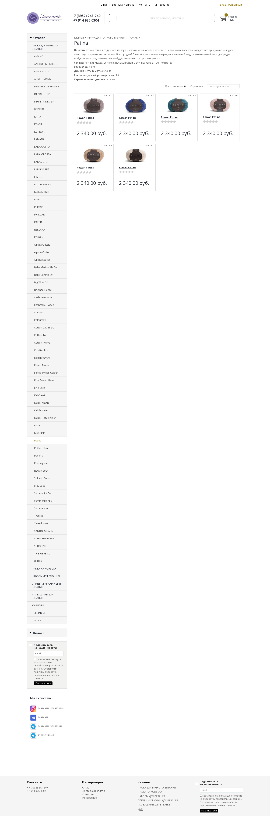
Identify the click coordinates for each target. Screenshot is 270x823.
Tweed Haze (41, 523)
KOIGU (38, 124)
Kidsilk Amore (42, 402)
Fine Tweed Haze (44, 380)
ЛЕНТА (38, 561)
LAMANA (39, 139)
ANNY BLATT (42, 71)
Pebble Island (41, 448)
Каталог (144, 782)
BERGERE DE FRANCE (46, 86)
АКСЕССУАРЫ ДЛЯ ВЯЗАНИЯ (42, 596)
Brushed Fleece (43, 290)
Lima (37, 425)
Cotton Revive (42, 342)
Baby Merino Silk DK (45, 267)
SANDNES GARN (43, 531)
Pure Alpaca (41, 463)
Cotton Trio (40, 335)
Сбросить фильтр (47, 662)
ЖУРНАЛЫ (38, 605)
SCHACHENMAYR (44, 538)
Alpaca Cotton (42, 252)
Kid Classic (40, 395)
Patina (37, 440)
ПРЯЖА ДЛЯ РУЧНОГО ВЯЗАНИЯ (45, 47)
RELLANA (39, 229)
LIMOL (38, 177)
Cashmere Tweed (44, 305)
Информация (92, 782)
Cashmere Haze (43, 297)
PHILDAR (39, 214)
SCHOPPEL (40, 546)
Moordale (39, 433)
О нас (104, 4)
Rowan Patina (85, 117)
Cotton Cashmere (44, 327)
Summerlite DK (42, 493)
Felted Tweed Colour (46, 372)
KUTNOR (39, 131)
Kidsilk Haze (41, 410)
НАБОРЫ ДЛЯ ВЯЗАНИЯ (46, 576)
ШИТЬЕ (36, 620)
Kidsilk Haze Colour (45, 418)
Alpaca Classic (42, 244)
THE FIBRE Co (42, 553)
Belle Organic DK (43, 274)
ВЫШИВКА (38, 613)
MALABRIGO (41, 192)
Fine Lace (39, 387)
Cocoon (38, 312)
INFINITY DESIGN (44, 101)
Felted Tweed (42, 365)
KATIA (37, 116)
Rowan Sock (41, 470)
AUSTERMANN (42, 79)
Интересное (162, 4)
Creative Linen (42, 350)
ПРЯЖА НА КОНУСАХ (44, 568)
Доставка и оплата (123, 4)
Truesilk (38, 515)
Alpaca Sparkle (42, 259)
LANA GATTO (42, 146)
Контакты (144, 4)
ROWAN (38, 237)
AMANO (38, 56)
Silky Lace (39, 485)
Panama (39, 455)
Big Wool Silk (41, 282)
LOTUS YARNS (42, 184)
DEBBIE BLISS (42, 94)
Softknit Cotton (42, 478)
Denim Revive (42, 357)
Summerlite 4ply (43, 500)
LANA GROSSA (42, 154)
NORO (37, 199)
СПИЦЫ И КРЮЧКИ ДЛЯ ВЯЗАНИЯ (46, 585)
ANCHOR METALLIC (45, 64)
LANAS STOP (41, 161)
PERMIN (39, 207)
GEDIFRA (39, 109)
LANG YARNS (41, 169)
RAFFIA (38, 222)
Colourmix (40, 320)
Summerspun (41, 508)
